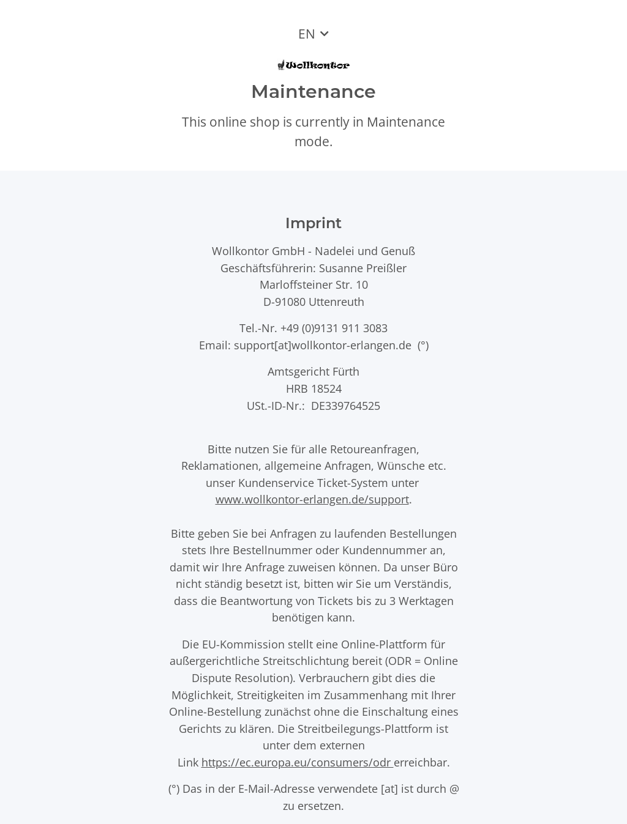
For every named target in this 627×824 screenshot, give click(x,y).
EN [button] (306, 33)
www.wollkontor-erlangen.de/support (312, 499)
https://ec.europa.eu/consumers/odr (297, 762)
